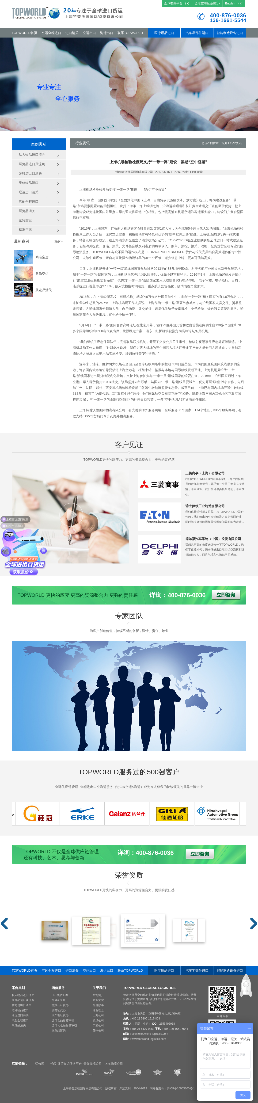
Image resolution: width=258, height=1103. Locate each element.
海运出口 (106, 33)
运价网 (39, 1063)
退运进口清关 (20, 1015)
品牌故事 (98, 1005)
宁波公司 (98, 1025)
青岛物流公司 (92, 1063)
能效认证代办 (60, 1005)
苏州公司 (98, 1030)
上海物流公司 (114, 1063)
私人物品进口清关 (23, 995)
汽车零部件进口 (197, 33)
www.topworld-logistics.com (149, 1039)
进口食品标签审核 (63, 1020)
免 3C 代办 (58, 1000)
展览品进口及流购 (23, 1000)
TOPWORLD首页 (24, 33)
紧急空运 (42, 273)
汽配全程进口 (20, 1020)
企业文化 (98, 1000)
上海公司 (98, 1015)
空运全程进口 (51, 33)
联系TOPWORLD (130, 33)
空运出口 (89, 33)
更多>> (58, 241)
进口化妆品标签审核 (64, 1025)
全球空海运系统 (205, 3)
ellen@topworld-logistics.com (150, 1033)
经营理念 (98, 1010)
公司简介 (98, 995)
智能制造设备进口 (230, 33)
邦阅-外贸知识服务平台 (66, 1063)
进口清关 (72, 33)
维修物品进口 (20, 1010)
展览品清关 (43, 290)
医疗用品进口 (164, 33)
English (230, 3)
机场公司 (98, 1020)
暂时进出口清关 (21, 1005)
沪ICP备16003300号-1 (181, 1088)
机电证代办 (59, 1010)
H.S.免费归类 (60, 995)
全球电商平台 (173, 3)
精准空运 (42, 257)
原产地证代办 (60, 1015)
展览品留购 (59, 1030)
